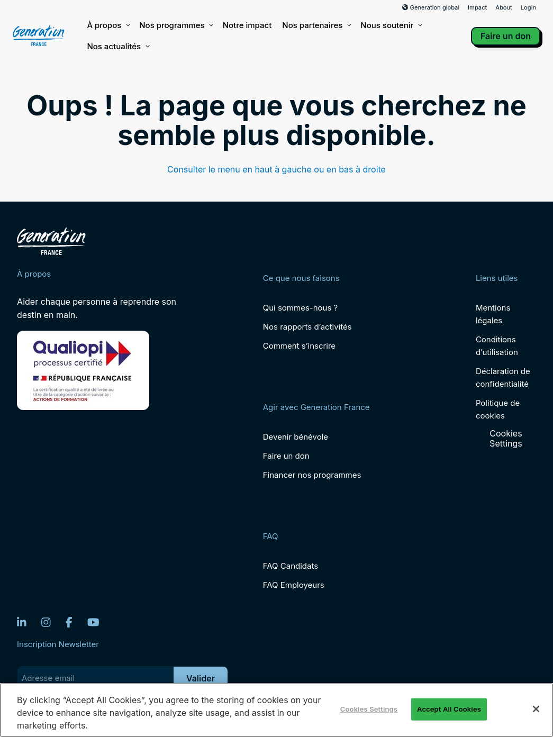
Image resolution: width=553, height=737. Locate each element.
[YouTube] (93, 622)
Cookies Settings (505, 439)
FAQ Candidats (290, 566)
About (503, 7)
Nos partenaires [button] (316, 25)
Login (528, 7)
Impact (477, 7)
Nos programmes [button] (175, 25)
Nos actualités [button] (117, 46)
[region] (276, 710)
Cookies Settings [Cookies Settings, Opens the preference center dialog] (368, 709)
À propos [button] (108, 25)
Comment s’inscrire (299, 346)
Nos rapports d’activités (307, 327)
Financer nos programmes (312, 475)
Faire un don (506, 36)
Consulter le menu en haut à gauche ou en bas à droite (276, 169)
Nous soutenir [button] (390, 25)
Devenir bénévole (295, 437)
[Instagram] (46, 622)
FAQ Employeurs (293, 585)
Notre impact (247, 25)
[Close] (536, 709)
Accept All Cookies (449, 709)
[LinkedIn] (21, 622)
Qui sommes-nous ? (300, 308)
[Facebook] (69, 622)
